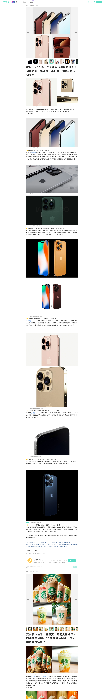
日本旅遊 (33, 676)
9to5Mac (33, 152)
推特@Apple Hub (36, 413)
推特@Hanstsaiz (32, 321)
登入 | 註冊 (99, 2)
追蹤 (72, 560)
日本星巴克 (44, 676)
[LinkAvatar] (30, 560)
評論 (75, 566)
